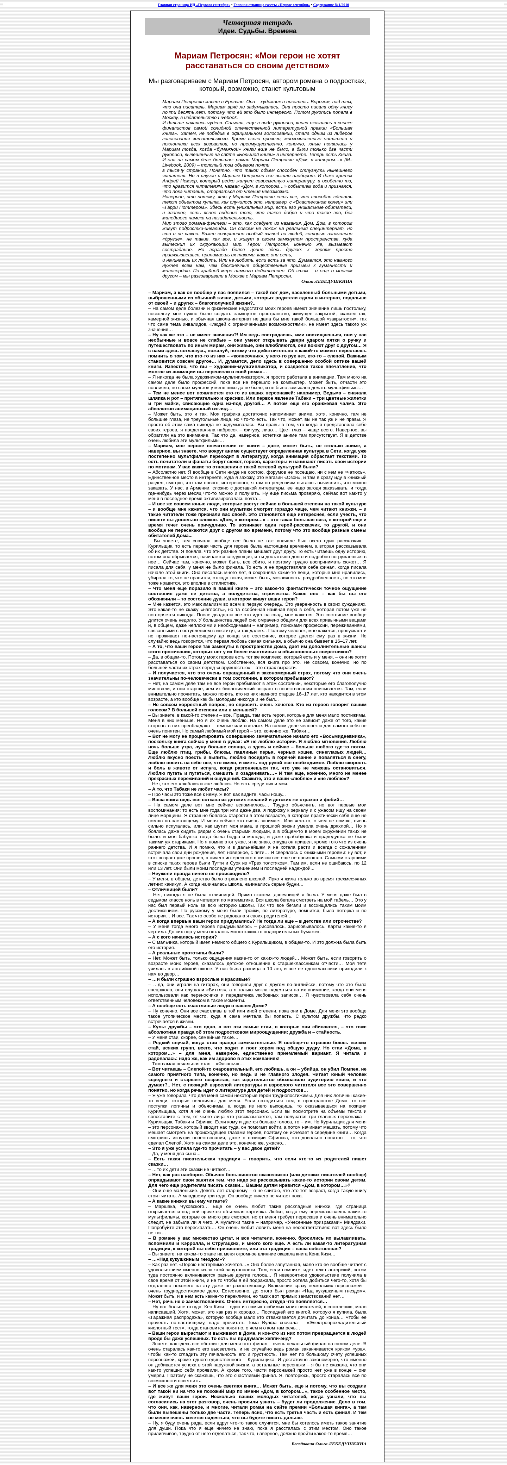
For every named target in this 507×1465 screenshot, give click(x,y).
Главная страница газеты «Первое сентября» (271, 5)
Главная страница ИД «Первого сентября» (194, 5)
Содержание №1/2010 (331, 5)
